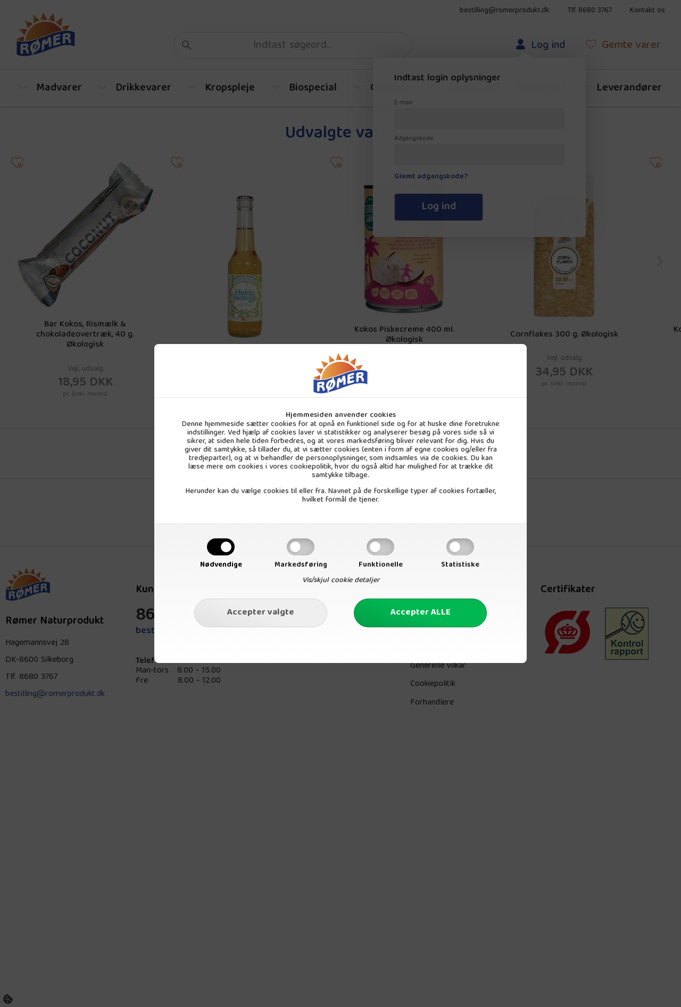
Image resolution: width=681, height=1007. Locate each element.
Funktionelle (381, 565)
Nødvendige (221, 565)
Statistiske (460, 565)
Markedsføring (301, 565)
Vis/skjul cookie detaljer (340, 580)
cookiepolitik (310, 467)
